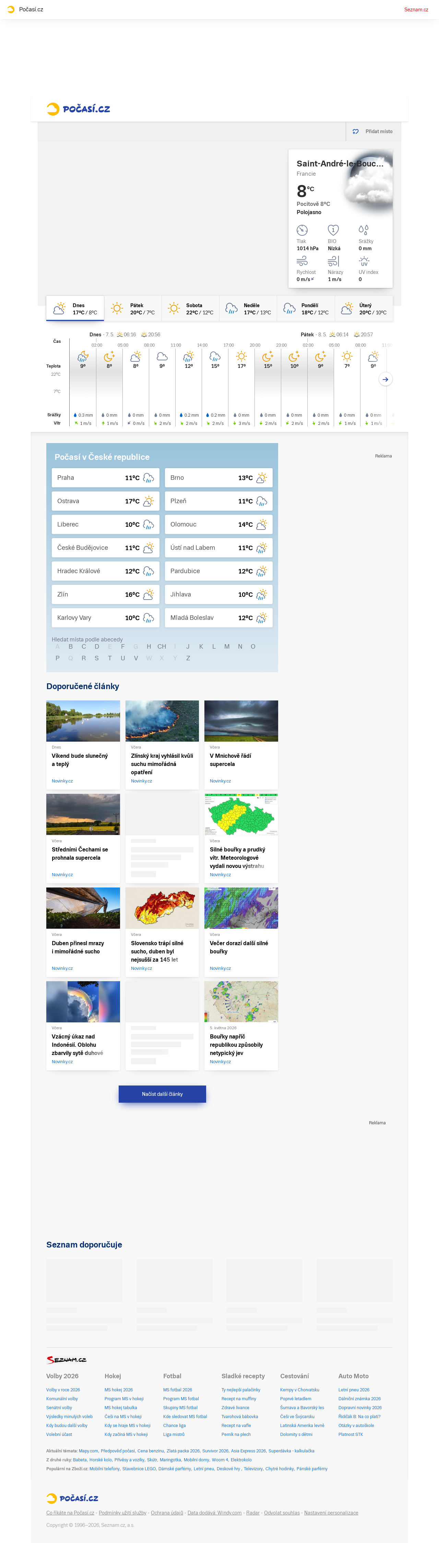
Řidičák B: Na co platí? (360, 1416)
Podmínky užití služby (122, 1513)
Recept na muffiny (239, 1398)
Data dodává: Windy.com (215, 1513)
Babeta (80, 1460)
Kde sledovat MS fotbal (185, 1416)
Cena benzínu (151, 1451)
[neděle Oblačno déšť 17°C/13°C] (248, 308)
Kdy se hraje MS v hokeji (128, 1425)
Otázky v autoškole (356, 1425)
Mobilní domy (196, 1460)
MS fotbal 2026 (177, 1390)
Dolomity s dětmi (296, 1434)
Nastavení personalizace (331, 1513)
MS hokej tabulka (121, 1407)
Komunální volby (62, 1398)
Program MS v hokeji (124, 1398)
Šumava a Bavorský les (302, 1407)
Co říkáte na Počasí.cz (70, 1513)
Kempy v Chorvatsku (299, 1390)
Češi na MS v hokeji (123, 1416)
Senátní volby (59, 1407)
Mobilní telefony (105, 1468)
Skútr (152, 1460)
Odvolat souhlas (282, 1513)
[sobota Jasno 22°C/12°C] (191, 308)
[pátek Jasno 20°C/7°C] (133, 308)
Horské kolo (101, 1460)
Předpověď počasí (118, 1451)
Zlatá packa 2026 (183, 1451)
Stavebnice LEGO (139, 1468)
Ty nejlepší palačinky (241, 1390)
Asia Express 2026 (248, 1451)
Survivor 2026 (215, 1451)
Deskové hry (229, 1468)
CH (161, 646)
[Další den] (386, 379)
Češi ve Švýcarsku (297, 1416)
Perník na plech (236, 1434)
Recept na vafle (236, 1425)
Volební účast (59, 1434)
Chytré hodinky (279, 1468)
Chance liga (174, 1425)
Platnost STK (351, 1434)
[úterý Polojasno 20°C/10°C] (364, 308)
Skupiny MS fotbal (180, 1407)
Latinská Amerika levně (302, 1425)
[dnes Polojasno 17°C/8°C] (75, 308)
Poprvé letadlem (295, 1398)
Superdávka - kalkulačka (292, 1451)
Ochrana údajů (167, 1513)
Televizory (253, 1468)
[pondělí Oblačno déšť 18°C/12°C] (306, 308)
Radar (253, 1513)
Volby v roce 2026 (63, 1390)
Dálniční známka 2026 (360, 1398)
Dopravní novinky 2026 (360, 1407)
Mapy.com (88, 1451)
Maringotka (170, 1460)
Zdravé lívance (235, 1407)
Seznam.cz (416, 9)
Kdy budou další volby (66, 1425)
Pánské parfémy (312, 1468)
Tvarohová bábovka (240, 1416)
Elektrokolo (241, 1460)
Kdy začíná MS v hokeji (126, 1434)
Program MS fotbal (181, 1398)
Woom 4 (220, 1460)
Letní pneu (204, 1468)
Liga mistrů (174, 1434)
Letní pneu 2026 (354, 1390)
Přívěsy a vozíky (129, 1460)
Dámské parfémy (174, 1468)
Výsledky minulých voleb (69, 1416)
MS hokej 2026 (119, 1390)
